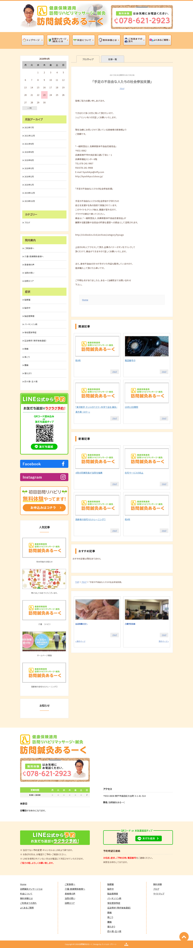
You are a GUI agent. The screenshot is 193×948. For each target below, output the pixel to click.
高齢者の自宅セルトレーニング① (90, 519)
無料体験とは (26, 898)
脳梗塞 (27, 299)
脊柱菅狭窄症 (30, 332)
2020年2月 (29, 176)
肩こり (27, 357)
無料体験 (157, 884)
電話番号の (130, 360)
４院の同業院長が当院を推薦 (88, 472)
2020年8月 (29, 160)
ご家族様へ (29, 248)
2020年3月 (29, 168)
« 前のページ (80, 641)
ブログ (122, 88)
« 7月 (30, 108)
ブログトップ (88, 59)
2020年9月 (29, 152)
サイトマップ (158, 893)
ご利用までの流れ (28, 903)
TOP (77, 582)
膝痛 (26, 348)
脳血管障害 (29, 316)
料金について (26, 893)
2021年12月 (29, 135)
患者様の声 (29, 264)
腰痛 (26, 365)
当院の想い (29, 272)
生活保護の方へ (81, 624)
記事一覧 (112, 59)
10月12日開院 (131, 407)
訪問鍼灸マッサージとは (31, 888)
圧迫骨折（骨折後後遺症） (35, 340)
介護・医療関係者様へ (34, 256)
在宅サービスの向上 (134, 472)
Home (85, 299)
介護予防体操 (130, 624)
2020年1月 (29, 184)
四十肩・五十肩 (31, 381)
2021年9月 (29, 143)
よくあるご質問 (27, 907)
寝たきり (28, 373)
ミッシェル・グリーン (109, 944)
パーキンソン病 (30, 324)
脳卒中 (27, 307)
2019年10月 (29, 201)
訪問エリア (29, 280)
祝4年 (78, 360)
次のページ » (164, 641)
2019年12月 (29, 192)
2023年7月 (29, 127)
